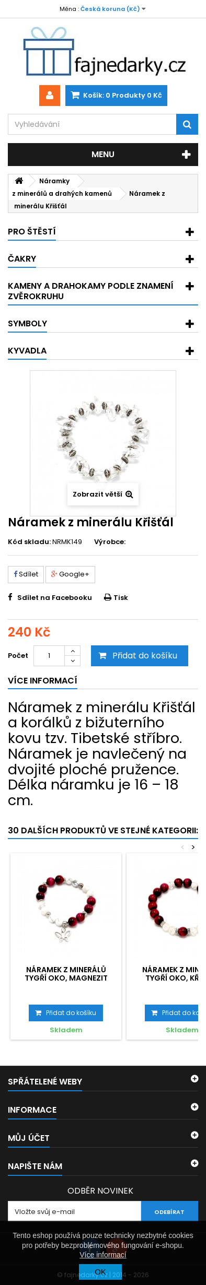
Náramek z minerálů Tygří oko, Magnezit (66, 973)
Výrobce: (109, 542)
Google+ (70, 574)
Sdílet (26, 574)
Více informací (102, 1255)
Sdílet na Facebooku (54, 598)
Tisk (120, 598)
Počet (18, 656)
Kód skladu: (29, 542)
